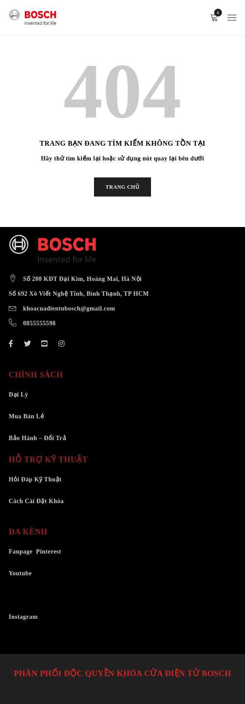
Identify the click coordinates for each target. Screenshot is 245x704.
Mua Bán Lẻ (26, 416)
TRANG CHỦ (123, 187)
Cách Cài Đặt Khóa (36, 501)
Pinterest (48, 551)
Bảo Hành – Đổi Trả (37, 438)
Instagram (23, 617)
